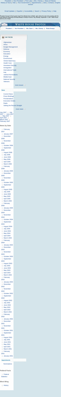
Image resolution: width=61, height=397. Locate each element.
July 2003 (7, 266)
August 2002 (8, 300)
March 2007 (4, 119)
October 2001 (8, 330)
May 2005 (7, 196)
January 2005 (8, 208)
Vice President (18, 1)
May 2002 (7, 307)
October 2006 (8, 145)
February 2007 (5, 121)
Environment (8, 58)
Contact (50, 3)
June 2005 (7, 194)
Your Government (24, 3)
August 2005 (8, 189)
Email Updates (10, 11)
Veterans (7, 81)
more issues (19, 85)
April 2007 (3, 118)
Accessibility (28, 11)
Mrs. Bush (29, 28)
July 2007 (3, 112)
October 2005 (8, 182)
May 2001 (7, 344)
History (6, 385)
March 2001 (8, 349)
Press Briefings (9, 96)
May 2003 (7, 270)
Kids (14, 3)
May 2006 (7, 159)
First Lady (28, 1)
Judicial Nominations (11, 75)
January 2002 (8, 319)
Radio (6, 103)
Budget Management (11, 47)
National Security (9, 79)
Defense (6, 49)
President (8, 1)
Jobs (44, 3)
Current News (8, 94)
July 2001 (7, 340)
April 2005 (7, 199)
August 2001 (8, 337)
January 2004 (8, 245)
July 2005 (7, 192)
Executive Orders (9, 101)
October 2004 (8, 219)
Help (54, 11)
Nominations (8, 364)
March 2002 (8, 312)
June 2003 (7, 268)
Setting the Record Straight (13, 105)
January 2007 (8, 134)
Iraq (5, 72)
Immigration (8, 68)
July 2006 (7, 155)
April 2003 (7, 273)
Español (19, 11)
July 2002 (7, 303)
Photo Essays (50, 28)
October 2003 (8, 256)
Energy (6, 56)
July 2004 (7, 229)
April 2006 (7, 162)
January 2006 (8, 171)
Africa (5, 44)
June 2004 (7, 231)
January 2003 (8, 282)
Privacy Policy (46, 11)
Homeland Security (10, 65)
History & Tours (6, 3)
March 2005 (8, 201)
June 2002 (7, 305)
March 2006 (8, 164)
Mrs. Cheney (38, 1)
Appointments (36, 3)
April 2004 (7, 236)
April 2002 (7, 310)
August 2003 (8, 263)
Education (7, 54)
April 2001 (7, 347)
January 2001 (8, 356)
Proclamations (8, 98)
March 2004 (8, 238)
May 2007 (5, 116)
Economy (7, 51)
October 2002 (8, 293)
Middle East (8, 77)
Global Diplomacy (10, 61)
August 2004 (8, 226)
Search (37, 11)
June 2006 (7, 157)
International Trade (10, 70)
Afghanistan (8, 42)
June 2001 (7, 342)
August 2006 (8, 152)
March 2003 (8, 275)
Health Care (8, 63)
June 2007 (10, 114)
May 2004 (7, 233)
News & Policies (50, 1)
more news (19, 109)
